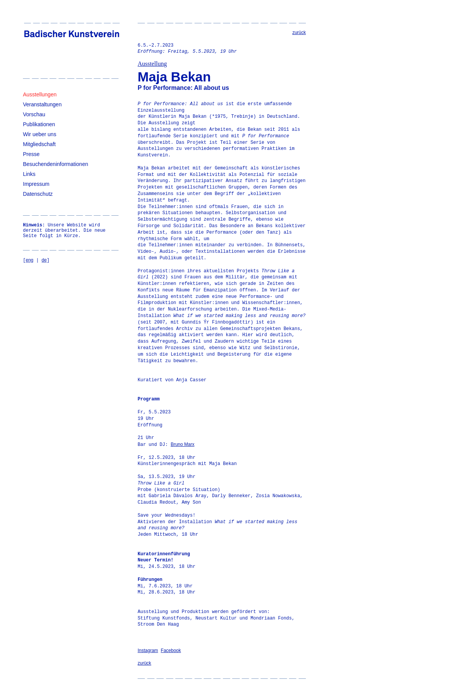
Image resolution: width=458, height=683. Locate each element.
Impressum (36, 184)
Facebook (171, 650)
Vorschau (34, 114)
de (44, 260)
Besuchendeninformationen (55, 164)
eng (29, 260)
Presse (31, 154)
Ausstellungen (40, 94)
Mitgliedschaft (39, 144)
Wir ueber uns (39, 134)
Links (29, 174)
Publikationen (39, 124)
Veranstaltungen (42, 104)
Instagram (148, 650)
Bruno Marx (182, 444)
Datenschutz (38, 194)
